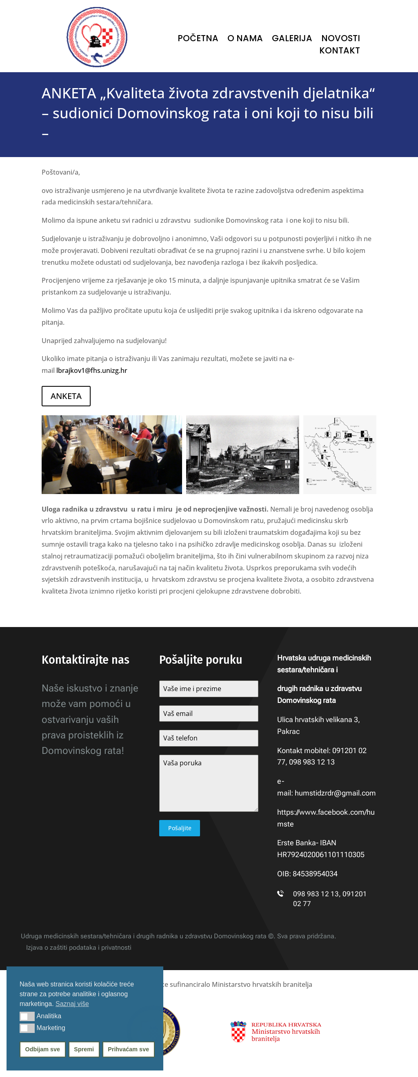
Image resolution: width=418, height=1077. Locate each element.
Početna (198, 39)
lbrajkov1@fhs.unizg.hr (91, 370)
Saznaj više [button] (72, 1003)
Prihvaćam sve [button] (128, 1049)
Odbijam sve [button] (42, 1049)
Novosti (340, 39)
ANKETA (66, 395)
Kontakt (339, 52)
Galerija (292, 39)
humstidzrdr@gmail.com (335, 793)
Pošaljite (179, 828)
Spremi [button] (84, 1049)
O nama (245, 39)
